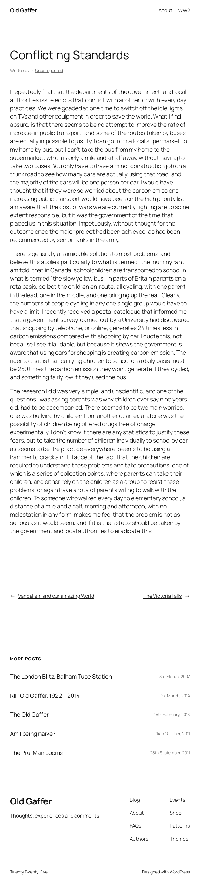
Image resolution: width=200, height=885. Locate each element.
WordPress (180, 872)
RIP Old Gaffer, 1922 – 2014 (45, 695)
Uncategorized (49, 70)
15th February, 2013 (172, 714)
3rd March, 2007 (174, 676)
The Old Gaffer (29, 714)
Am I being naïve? (32, 733)
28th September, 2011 (170, 753)
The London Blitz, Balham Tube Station (61, 676)
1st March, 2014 (175, 695)
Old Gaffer (23, 10)
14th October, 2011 (173, 733)
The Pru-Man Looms (36, 752)
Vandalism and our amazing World (56, 595)
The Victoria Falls (162, 595)
